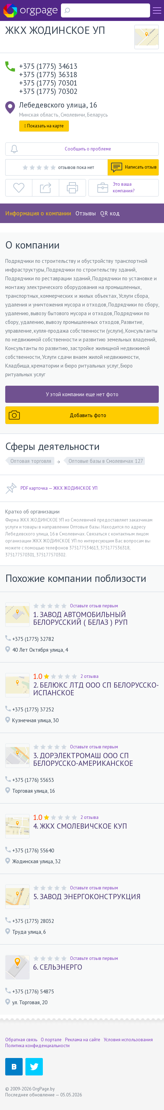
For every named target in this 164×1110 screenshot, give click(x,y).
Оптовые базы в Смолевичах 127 (106, 461)
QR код (110, 213)
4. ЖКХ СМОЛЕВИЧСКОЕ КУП (80, 826)
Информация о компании (38, 213)
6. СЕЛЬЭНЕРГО (57, 967)
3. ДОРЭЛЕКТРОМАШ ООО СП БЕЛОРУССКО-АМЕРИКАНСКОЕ (83, 759)
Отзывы (86, 213)
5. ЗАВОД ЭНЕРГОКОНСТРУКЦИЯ (87, 897)
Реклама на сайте (82, 1040)
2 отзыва (89, 676)
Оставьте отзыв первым (94, 606)
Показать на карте (44, 126)
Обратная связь (21, 1040)
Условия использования (128, 1040)
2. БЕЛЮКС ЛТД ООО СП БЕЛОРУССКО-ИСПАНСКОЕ (96, 689)
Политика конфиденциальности (37, 1046)
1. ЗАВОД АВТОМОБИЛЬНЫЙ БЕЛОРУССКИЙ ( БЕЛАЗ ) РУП (80, 618)
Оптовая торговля (31, 461)
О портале (51, 1040)
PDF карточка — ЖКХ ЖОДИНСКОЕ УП (51, 488)
